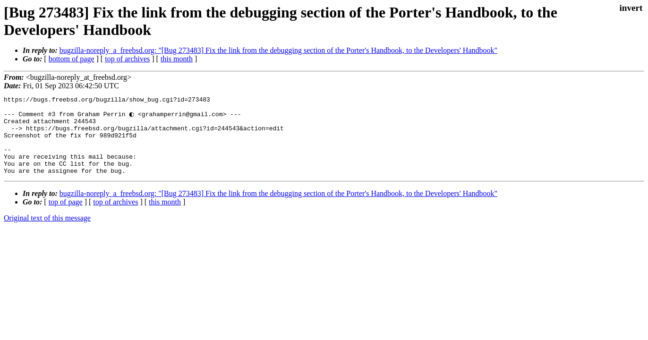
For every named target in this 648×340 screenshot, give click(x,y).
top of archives (127, 59)
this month (177, 59)
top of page (66, 217)
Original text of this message (47, 233)
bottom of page (71, 59)
